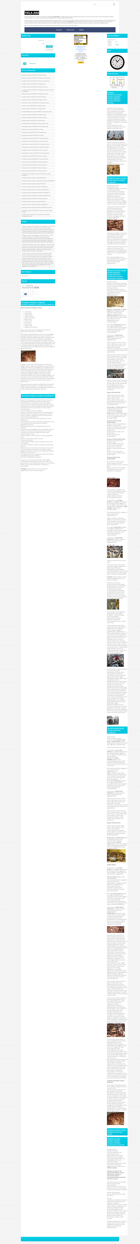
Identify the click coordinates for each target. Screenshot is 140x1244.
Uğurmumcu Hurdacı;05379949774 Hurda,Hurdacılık (35, 144)
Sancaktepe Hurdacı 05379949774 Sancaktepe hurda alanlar (81, 49)
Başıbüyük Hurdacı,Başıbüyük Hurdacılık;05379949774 (36, 195)
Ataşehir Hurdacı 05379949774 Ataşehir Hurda (34, 114)
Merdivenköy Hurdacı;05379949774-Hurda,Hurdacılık (36, 153)
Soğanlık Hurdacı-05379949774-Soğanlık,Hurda (34, 99)
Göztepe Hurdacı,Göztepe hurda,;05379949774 (34, 177)
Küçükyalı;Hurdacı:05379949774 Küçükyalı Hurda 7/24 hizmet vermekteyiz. (38, 90)
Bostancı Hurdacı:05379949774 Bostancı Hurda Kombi (36, 78)
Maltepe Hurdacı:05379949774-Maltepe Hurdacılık (35, 94)
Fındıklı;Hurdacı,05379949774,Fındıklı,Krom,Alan (35, 87)
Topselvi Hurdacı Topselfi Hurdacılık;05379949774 (35, 204)
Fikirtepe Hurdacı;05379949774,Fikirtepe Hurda (34, 117)
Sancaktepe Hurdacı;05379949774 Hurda (32, 135)
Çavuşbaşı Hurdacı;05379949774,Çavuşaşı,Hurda (35, 126)
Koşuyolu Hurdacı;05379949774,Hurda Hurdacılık (35, 162)
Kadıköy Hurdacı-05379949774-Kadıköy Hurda (34, 75)
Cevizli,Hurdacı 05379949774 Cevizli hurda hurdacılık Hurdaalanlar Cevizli (36, 215)
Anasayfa (59, 30)
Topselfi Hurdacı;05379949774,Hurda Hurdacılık (34, 165)
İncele (80, 62)
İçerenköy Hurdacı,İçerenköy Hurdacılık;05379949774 (36, 192)
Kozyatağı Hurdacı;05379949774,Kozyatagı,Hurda (35, 123)
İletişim (81, 30)
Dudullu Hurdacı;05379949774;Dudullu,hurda (33, 105)
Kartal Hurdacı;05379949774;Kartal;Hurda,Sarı (34, 96)
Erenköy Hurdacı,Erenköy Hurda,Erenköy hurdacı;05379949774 (38, 180)
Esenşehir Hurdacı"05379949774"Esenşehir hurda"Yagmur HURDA (37, 211)
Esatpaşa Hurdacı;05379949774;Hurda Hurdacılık (35, 150)
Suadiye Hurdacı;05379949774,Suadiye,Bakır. (34, 84)
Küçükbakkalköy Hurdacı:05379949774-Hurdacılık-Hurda (36, 111)
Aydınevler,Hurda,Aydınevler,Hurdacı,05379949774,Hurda (37, 207)
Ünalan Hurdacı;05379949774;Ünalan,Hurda (33, 120)
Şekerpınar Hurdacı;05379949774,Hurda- (32, 129)
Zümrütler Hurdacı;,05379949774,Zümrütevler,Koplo (35, 102)
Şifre (43, 43)
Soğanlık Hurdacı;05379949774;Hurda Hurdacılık (34, 198)
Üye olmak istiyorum (49, 50)
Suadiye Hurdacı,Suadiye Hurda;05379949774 (34, 183)
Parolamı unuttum (49, 49)
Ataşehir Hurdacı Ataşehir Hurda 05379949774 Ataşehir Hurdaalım (36, 174)
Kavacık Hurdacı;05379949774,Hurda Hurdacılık (34, 168)
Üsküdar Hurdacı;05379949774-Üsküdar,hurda (34, 132)
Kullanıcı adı (41, 40)
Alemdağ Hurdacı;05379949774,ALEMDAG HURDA (35, 147)
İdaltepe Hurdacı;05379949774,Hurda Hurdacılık (34, 156)
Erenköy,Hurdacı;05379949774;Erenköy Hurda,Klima (35, 81)
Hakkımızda (70, 30)
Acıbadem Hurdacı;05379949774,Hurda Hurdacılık (35, 159)
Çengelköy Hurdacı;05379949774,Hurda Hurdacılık (35, 138)
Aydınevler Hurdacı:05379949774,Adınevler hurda (35, 141)
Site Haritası (24, 276)
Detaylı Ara (32, 63)
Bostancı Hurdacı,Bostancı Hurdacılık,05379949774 (35, 189)
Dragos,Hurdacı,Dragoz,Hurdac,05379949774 (34, 201)
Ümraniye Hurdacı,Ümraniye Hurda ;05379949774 (35, 186)
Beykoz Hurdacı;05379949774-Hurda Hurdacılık (34, 170)
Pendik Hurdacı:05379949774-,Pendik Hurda (33, 108)
